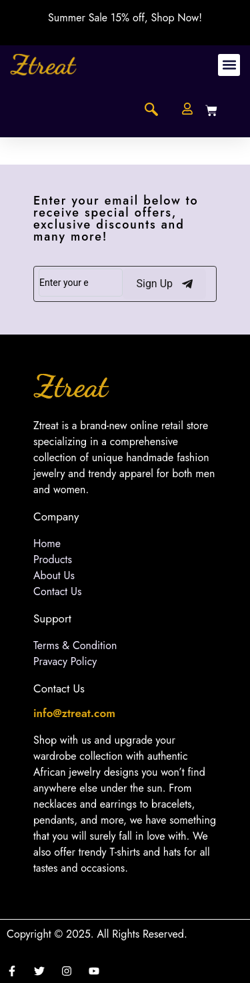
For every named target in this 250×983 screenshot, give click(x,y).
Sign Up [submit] (164, 284)
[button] (229, 65)
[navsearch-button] (151, 110)
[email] (81, 283)
